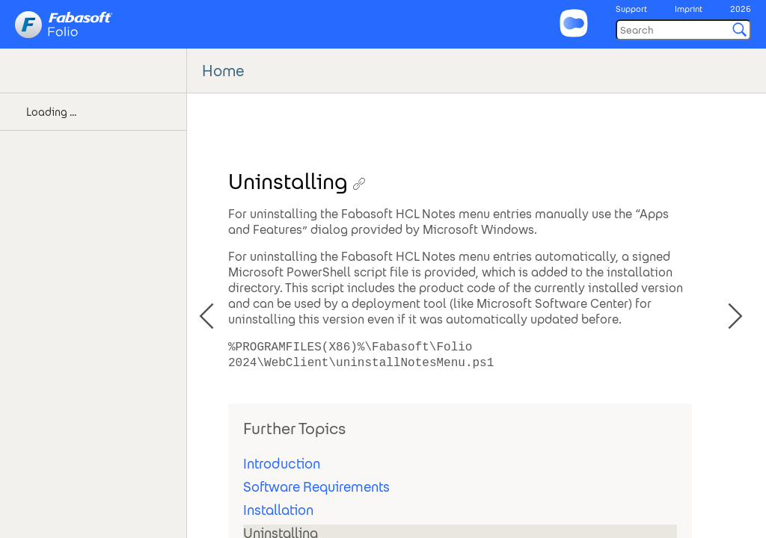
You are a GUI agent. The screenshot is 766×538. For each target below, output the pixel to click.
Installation (278, 510)
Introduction (281, 463)
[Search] (683, 29)
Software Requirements (316, 486)
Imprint (688, 9)
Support (631, 9)
